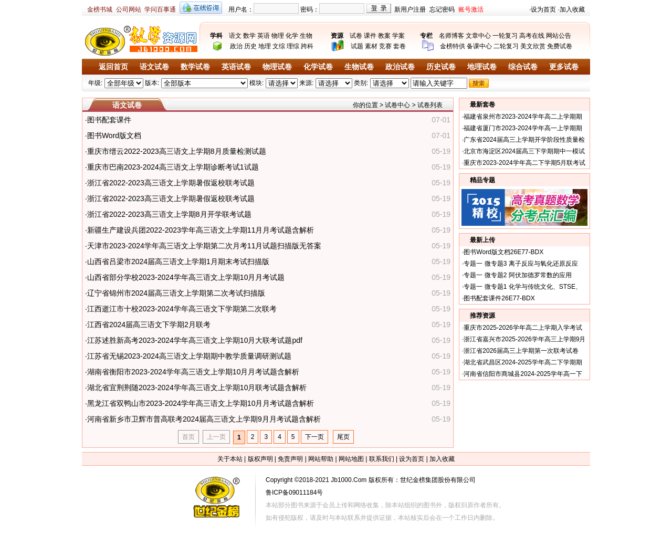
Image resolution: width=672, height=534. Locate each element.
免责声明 (290, 459)
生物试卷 (359, 67)
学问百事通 (160, 9)
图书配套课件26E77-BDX (499, 298)
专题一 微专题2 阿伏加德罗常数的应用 (517, 275)
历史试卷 (441, 67)
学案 (398, 35)
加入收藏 (572, 9)
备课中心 (479, 46)
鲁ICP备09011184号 (294, 492)
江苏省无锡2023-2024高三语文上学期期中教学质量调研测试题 (189, 356)
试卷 (356, 35)
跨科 (307, 46)
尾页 (343, 437)
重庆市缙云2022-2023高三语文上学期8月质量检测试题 (176, 151)
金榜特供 (452, 46)
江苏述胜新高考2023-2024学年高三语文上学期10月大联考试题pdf (194, 340)
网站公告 (558, 35)
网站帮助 (320, 459)
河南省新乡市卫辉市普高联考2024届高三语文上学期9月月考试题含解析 (204, 419)
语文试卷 (154, 67)
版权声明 (260, 459)
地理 (264, 46)
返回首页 (113, 67)
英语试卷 (236, 67)
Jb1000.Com (348, 480)
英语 (263, 35)
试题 (357, 46)
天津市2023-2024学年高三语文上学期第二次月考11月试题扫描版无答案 (204, 246)
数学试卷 (195, 67)
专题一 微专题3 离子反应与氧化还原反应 (521, 263)
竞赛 (385, 46)
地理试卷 (482, 67)
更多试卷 (564, 67)
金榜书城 (99, 9)
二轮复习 (506, 46)
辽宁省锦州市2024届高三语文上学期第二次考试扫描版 (176, 293)
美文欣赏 (532, 46)
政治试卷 (400, 67)
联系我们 (381, 459)
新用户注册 (410, 9)
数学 (249, 35)
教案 (384, 35)
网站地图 (351, 459)
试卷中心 (397, 105)
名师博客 (451, 35)
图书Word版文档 (114, 135)
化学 (292, 35)
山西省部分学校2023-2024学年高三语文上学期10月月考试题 (186, 277)
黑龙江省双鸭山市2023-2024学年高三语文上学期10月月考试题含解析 (200, 403)
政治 (236, 46)
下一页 (314, 437)
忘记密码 (442, 9)
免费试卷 (559, 46)
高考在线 (531, 35)
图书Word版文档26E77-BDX (503, 252)
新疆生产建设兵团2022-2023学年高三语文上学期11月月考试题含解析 (200, 230)
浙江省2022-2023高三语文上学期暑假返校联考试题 (171, 183)
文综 (278, 46)
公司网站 (128, 9)
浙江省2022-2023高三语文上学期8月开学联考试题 (169, 214)
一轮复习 (505, 35)
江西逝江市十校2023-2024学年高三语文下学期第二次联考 (182, 309)
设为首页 (543, 9)
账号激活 (471, 9)
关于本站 (230, 459)
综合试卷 (523, 67)
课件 (370, 35)
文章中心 (478, 35)
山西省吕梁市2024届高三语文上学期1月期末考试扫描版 (178, 261)
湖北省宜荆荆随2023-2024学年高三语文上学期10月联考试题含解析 (197, 387)
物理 (277, 35)
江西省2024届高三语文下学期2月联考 (149, 324)
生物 (306, 35)
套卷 (399, 46)
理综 (293, 46)
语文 (235, 35)
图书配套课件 (109, 120)
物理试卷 (277, 67)
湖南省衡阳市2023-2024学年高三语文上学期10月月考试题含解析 (193, 372)
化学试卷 (318, 67)
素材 (371, 46)
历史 (250, 46)
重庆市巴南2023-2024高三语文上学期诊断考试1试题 (173, 167)
